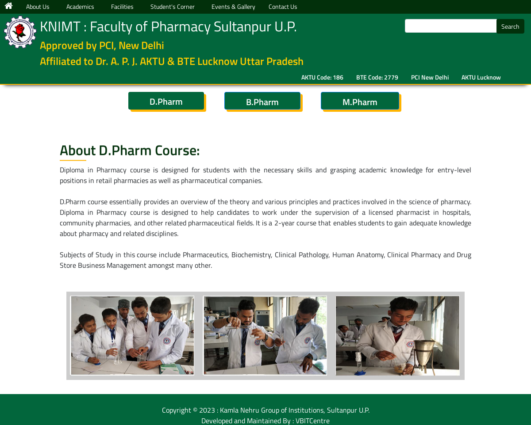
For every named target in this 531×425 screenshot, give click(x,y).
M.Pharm (359, 102)
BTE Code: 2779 (377, 77)
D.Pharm (166, 101)
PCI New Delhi (430, 77)
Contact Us (283, 6)
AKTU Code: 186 (322, 77)
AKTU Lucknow (481, 77)
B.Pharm (262, 102)
